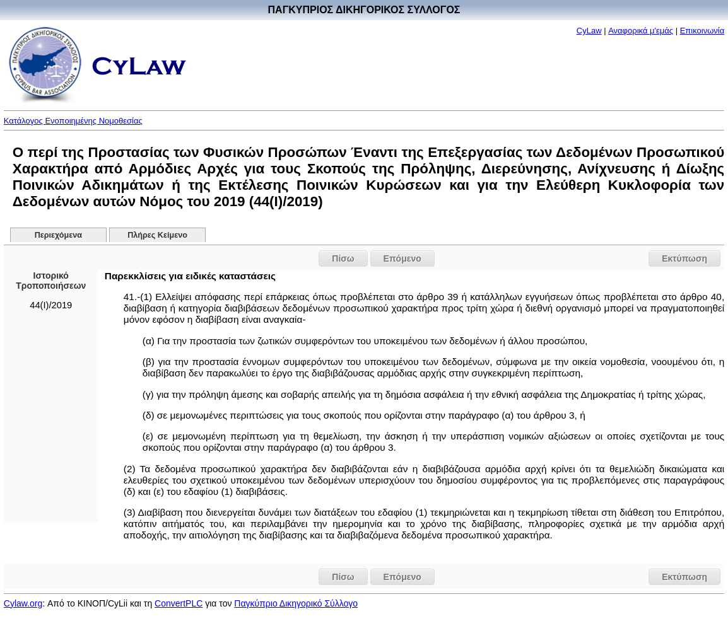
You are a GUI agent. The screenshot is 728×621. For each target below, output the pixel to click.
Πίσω (343, 258)
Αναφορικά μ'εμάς (640, 30)
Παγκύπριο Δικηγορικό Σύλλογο (296, 603)
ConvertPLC (179, 603)
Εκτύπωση (684, 258)
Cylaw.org (23, 603)
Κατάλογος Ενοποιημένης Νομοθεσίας (73, 120)
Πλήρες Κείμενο (157, 235)
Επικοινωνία (702, 30)
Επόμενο (402, 258)
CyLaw (589, 30)
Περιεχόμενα (58, 235)
